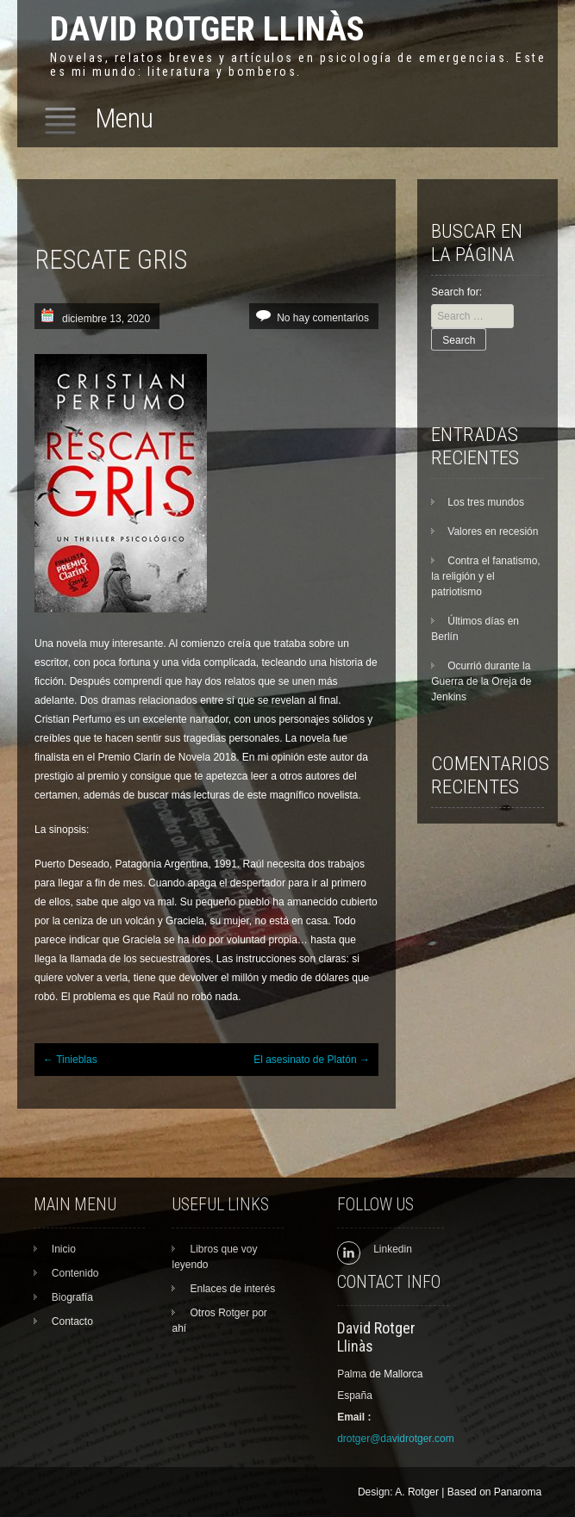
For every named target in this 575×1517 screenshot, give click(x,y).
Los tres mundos (485, 502)
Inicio (64, 1249)
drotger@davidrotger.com (395, 1439)
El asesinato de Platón (311, 1060)
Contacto (72, 1321)
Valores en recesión (492, 531)
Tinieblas (70, 1060)
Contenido (75, 1273)
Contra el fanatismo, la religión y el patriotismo (485, 576)
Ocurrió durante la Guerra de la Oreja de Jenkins (481, 681)
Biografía (72, 1297)
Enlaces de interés (232, 1289)
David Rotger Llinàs (207, 29)
